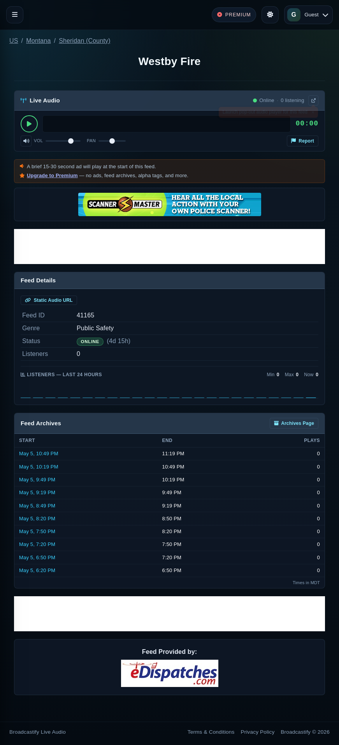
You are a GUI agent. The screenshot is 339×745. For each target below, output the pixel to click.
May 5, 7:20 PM (37, 544)
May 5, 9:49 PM (37, 480)
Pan (91, 140)
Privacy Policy (258, 732)
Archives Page (294, 423)
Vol (38, 140)
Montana (38, 40)
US (13, 40)
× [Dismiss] (312, 113)
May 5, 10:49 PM (38, 453)
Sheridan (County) (85, 40)
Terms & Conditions (211, 732)
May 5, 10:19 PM (38, 467)
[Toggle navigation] (14, 14)
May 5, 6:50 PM (37, 557)
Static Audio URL (49, 300)
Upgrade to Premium (52, 175)
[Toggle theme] (270, 14)
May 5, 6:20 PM (37, 570)
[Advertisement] (169, 246)
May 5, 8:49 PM (37, 506)
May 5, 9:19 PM (37, 492)
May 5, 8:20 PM (37, 518)
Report (302, 141)
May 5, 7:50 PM (37, 531)
